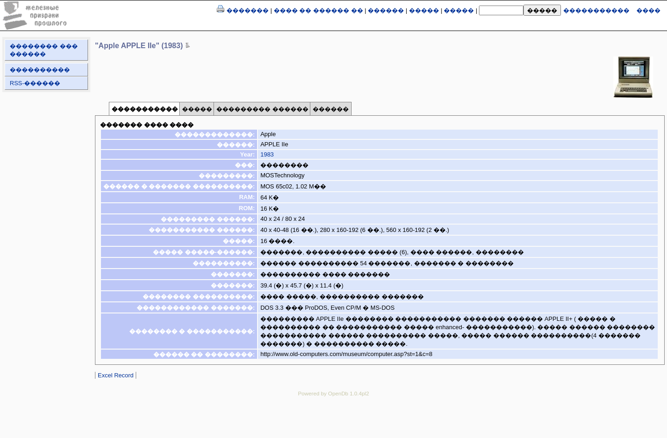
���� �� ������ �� (318, 10)
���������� (40, 69)
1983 (267, 154)
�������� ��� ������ (44, 50)
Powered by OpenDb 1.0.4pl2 (333, 393)
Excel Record (115, 375)
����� (424, 10)
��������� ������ (262, 109)
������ (386, 10)
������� (248, 10)
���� (648, 10)
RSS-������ (35, 83)
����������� (596, 10)
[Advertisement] (333, 424)
